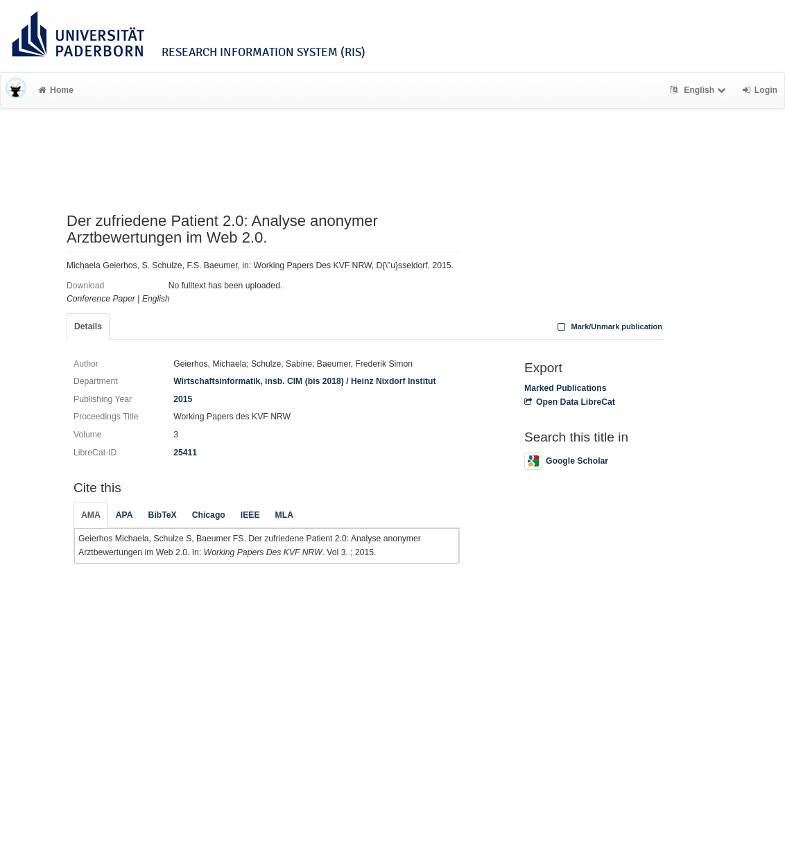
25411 (185, 452)
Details (88, 326)
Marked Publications (565, 388)
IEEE (250, 515)
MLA (284, 515)
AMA (91, 515)
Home (56, 90)
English (699, 90)
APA (124, 515)
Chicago (208, 515)
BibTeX (162, 515)
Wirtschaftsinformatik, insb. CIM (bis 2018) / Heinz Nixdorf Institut (304, 381)
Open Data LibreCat (569, 402)
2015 (182, 399)
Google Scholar (566, 461)
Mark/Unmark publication (608, 326)
